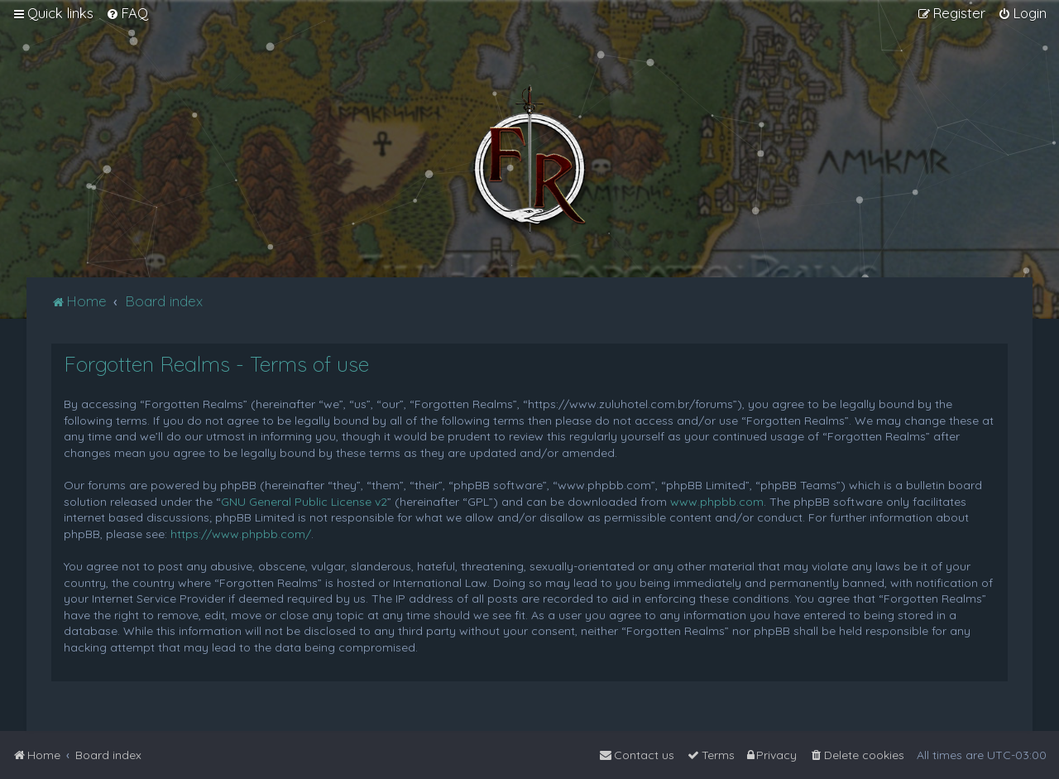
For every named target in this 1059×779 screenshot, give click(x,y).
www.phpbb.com (717, 501)
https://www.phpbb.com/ (240, 534)
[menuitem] (127, 13)
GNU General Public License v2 (304, 501)
